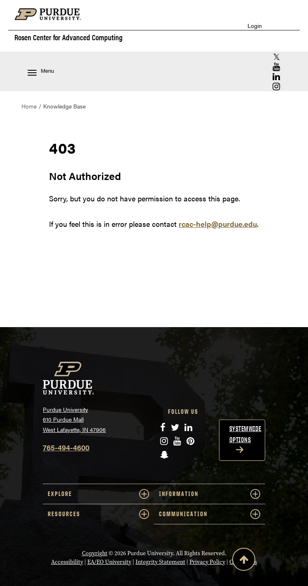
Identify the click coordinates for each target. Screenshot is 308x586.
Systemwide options (245, 434)
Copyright (94, 553)
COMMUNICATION (209, 514)
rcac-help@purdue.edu (218, 224)
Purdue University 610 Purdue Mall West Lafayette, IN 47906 (74, 419)
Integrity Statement (160, 562)
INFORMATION (209, 494)
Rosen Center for (68, 37)
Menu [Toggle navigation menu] (41, 71)
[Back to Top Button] (243, 561)
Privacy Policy (207, 562)
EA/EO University (109, 562)
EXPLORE (98, 494)
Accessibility (67, 562)
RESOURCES (98, 514)
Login (254, 26)
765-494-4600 (66, 447)
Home (29, 106)
